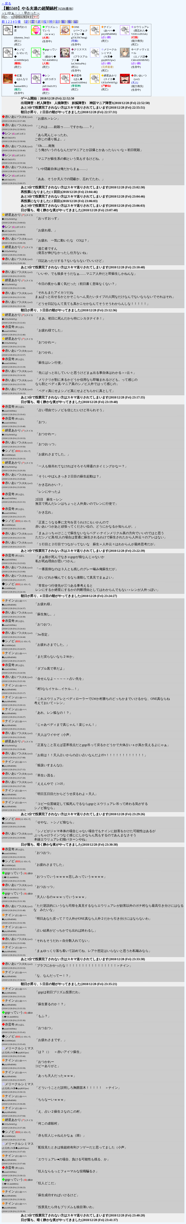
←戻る (6, 3)
